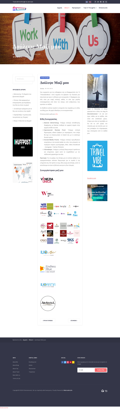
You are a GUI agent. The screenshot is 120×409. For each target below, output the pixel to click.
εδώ (56, 114)
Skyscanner (32, 368)
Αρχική (59, 8)
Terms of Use (16, 378)
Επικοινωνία (103, 8)
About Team (16, 372)
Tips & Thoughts (90, 8)
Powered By (104, 390)
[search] (25, 79)
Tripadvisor (32, 372)
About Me (15, 362)
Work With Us (16, 375)
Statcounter (4, 407)
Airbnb (30, 365)
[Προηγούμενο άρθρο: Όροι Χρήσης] (47, 321)
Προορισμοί (76, 8)
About (67, 8)
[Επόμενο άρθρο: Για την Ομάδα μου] (74, 321)
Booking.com (91, 178)
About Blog (16, 365)
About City (15, 368)
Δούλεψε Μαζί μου (37, 46)
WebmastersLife (68, 390)
